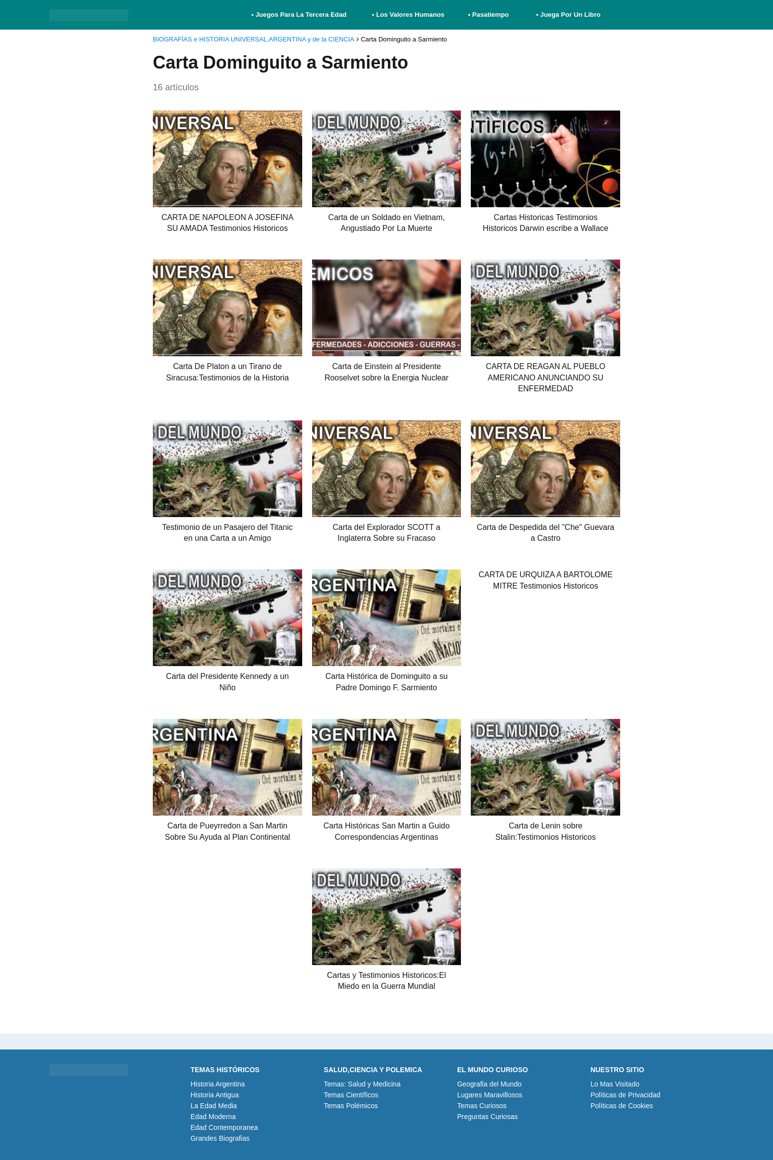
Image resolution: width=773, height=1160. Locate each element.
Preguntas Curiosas (487, 1117)
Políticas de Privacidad (626, 1095)
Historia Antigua (214, 1095)
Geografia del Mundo (489, 1084)
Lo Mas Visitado (615, 1084)
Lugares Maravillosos (489, 1095)
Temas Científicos (351, 1095)
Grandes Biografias (219, 1138)
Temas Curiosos (481, 1106)
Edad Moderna (213, 1117)
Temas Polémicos (351, 1106)
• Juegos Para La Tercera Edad (300, 14)
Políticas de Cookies (622, 1106)
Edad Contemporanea (224, 1127)
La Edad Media (213, 1106)
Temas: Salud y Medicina (362, 1084)
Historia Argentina (217, 1084)
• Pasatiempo (488, 14)
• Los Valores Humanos (408, 14)
